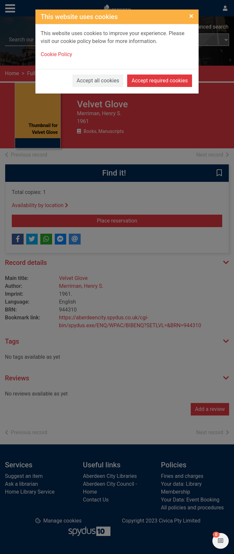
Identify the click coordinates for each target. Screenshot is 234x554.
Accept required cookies (159, 80)
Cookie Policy (56, 54)
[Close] (191, 16)
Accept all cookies (98, 80)
